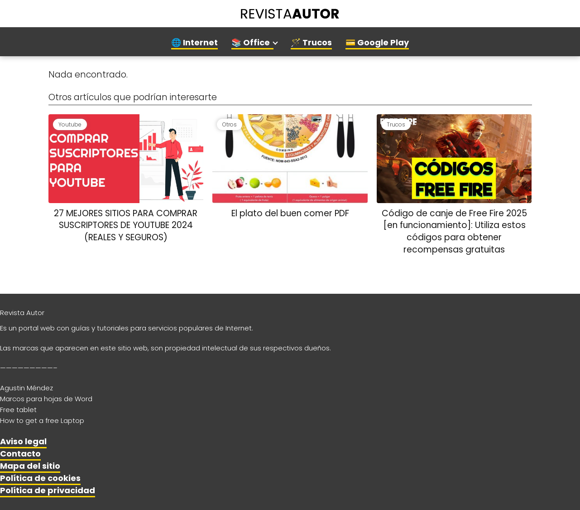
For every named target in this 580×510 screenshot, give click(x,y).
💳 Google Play (377, 42)
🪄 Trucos (311, 42)
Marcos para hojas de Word (46, 398)
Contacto (20, 453)
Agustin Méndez (26, 388)
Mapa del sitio (30, 465)
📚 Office (250, 42)
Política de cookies (40, 478)
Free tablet (18, 409)
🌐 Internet (194, 42)
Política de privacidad (47, 490)
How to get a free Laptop (42, 420)
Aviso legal (23, 441)
